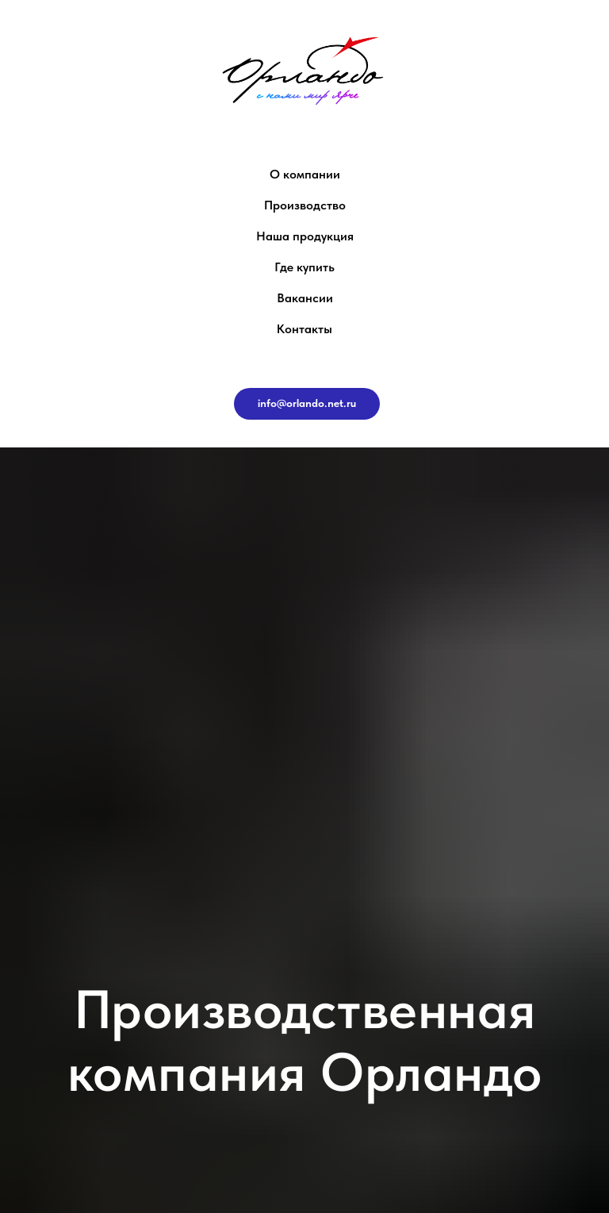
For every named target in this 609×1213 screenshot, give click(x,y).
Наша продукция (305, 236)
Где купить (304, 266)
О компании (305, 174)
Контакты (304, 328)
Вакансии (305, 297)
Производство (305, 205)
